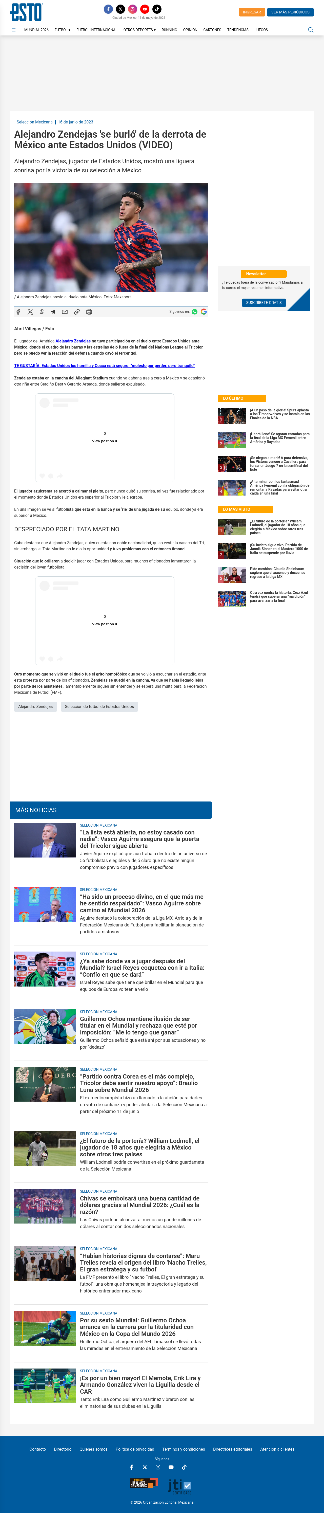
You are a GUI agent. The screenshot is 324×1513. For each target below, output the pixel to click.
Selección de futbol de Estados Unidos (99, 706)
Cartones (212, 30)
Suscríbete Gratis (264, 302)
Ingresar (252, 12)
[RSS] (169, 9)
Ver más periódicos (290, 12)
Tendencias (238, 30)
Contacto (37, 1449)
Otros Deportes (140, 29)
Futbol (62, 29)
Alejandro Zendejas (35, 706)
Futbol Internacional (96, 30)
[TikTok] (156, 9)
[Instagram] (132, 9)
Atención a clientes (277, 1449)
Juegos (261, 30)
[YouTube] (144, 9)
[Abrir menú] (13, 29)
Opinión (190, 30)
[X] (120, 9)
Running (169, 30)
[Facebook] (108, 9)
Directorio (62, 1449)
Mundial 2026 (36, 30)
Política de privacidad (135, 1449)
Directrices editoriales (232, 1449)
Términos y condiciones (183, 1449)
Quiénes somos (94, 1449)
